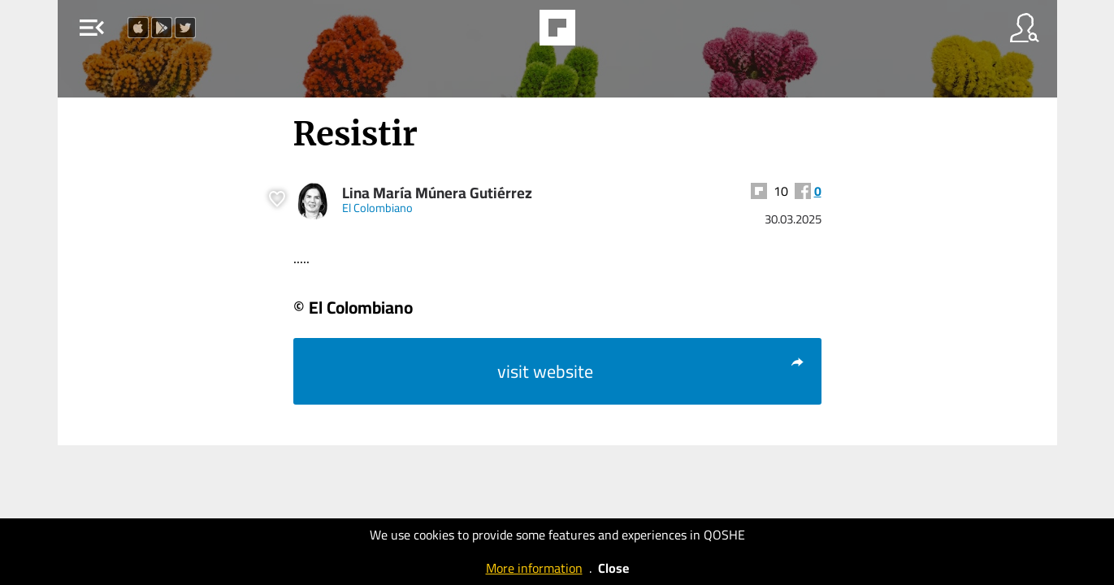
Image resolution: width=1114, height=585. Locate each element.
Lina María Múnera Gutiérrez (437, 193)
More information (534, 568)
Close (613, 568)
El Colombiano (377, 208)
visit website (651, 371)
